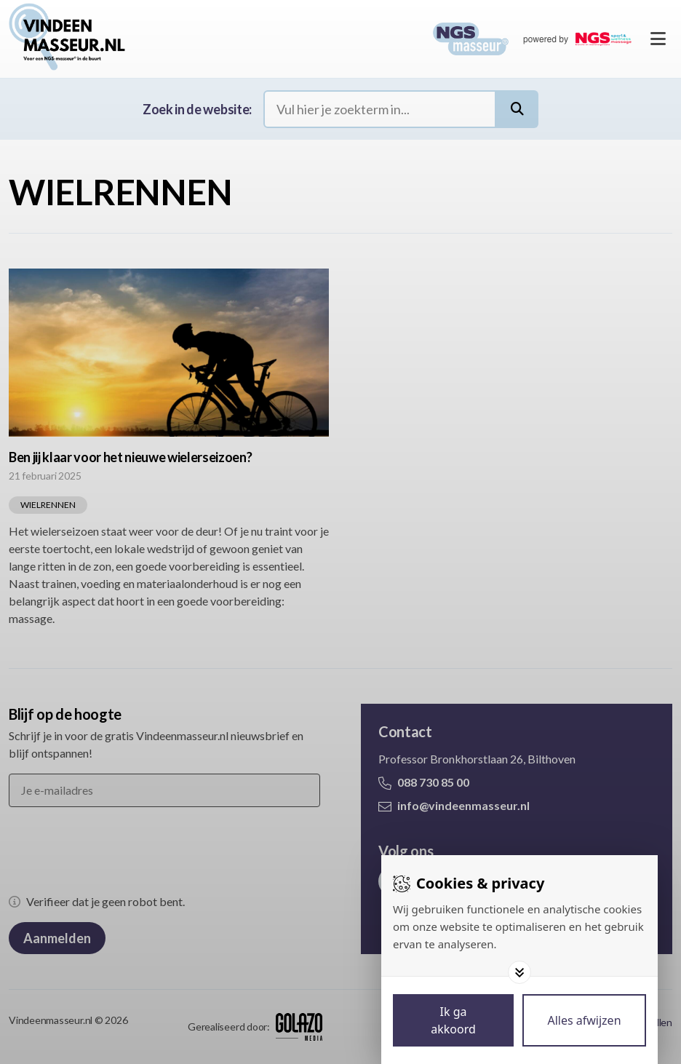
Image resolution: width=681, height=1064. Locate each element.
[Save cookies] (453, 1020)
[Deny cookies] (584, 1020)
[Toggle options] (519, 972)
